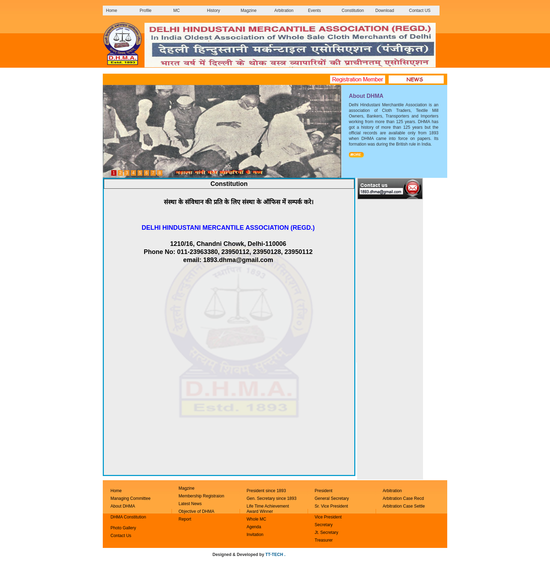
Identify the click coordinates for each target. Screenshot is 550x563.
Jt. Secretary (326, 532)
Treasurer (324, 540)
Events (314, 10)
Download (384, 10)
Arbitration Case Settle (404, 506)
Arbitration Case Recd (403, 498)
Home (111, 10)
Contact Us (120, 535)
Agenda (254, 526)
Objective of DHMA (196, 511)
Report (185, 519)
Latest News (190, 503)
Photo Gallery (123, 527)
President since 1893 (266, 490)
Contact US (419, 10)
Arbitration (284, 10)
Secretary (324, 524)
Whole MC (256, 519)
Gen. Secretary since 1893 (271, 498)
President (324, 490)
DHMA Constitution (128, 517)
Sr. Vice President (331, 506)
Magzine (248, 10)
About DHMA (122, 506)
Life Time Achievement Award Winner (268, 509)
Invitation (255, 534)
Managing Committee (130, 498)
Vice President (328, 517)
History (213, 10)
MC (176, 10)
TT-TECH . (275, 554)
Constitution (353, 10)
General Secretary (332, 498)
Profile (146, 10)
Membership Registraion (201, 496)
